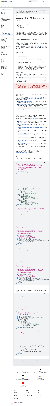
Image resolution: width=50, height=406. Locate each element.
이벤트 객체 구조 (39, 86)
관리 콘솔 (27, 381)
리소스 (29, 1)
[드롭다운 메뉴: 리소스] (31, 1)
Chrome (15, 395)
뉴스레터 (39, 382)
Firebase (15, 396)
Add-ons (3, 4)
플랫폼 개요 (16, 381)
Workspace (7, 1)
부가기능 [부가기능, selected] (19, 1)
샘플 (11, 6)
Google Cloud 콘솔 (29, 384)
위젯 (30, 64)
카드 (25, 64)
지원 (14, 6)
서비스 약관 (16, 387)
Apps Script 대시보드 (29, 382)
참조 (8, 6)
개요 (1, 6)
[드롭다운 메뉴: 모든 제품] (26, 1)
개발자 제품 (16, 382)
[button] (6, 18)
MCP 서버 (34, 1)
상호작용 (17, 137)
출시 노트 (15, 384)
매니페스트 (29, 35)
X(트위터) (39, 384)
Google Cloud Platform (17, 398)
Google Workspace (21, 15)
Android (15, 393)
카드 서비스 (18, 64)
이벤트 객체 (39, 81)
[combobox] (43, 1)
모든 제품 (23, 1)
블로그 (39, 381)
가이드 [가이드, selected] (5, 6)
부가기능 (26, 15)
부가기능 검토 (34, 76)
